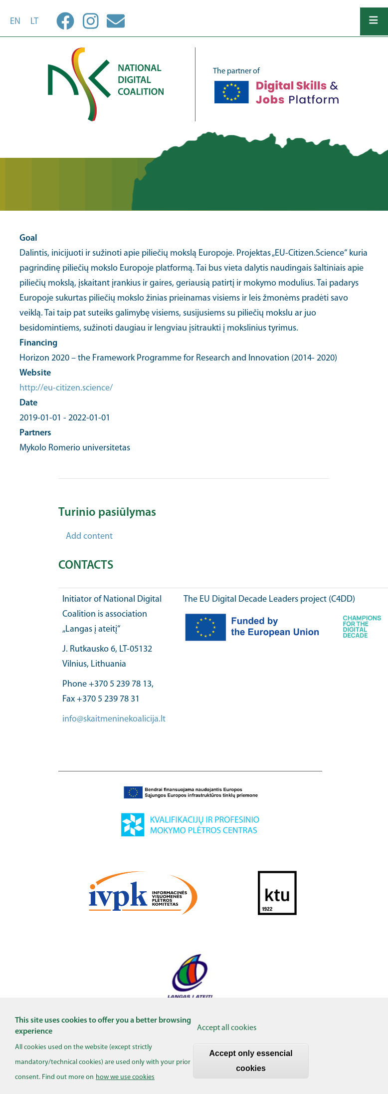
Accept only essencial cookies (250, 1067)
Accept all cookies (226, 1034)
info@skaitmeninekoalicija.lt (114, 719)
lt (34, 21)
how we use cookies (125, 1084)
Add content (89, 536)
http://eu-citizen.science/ (66, 388)
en (15, 21)
